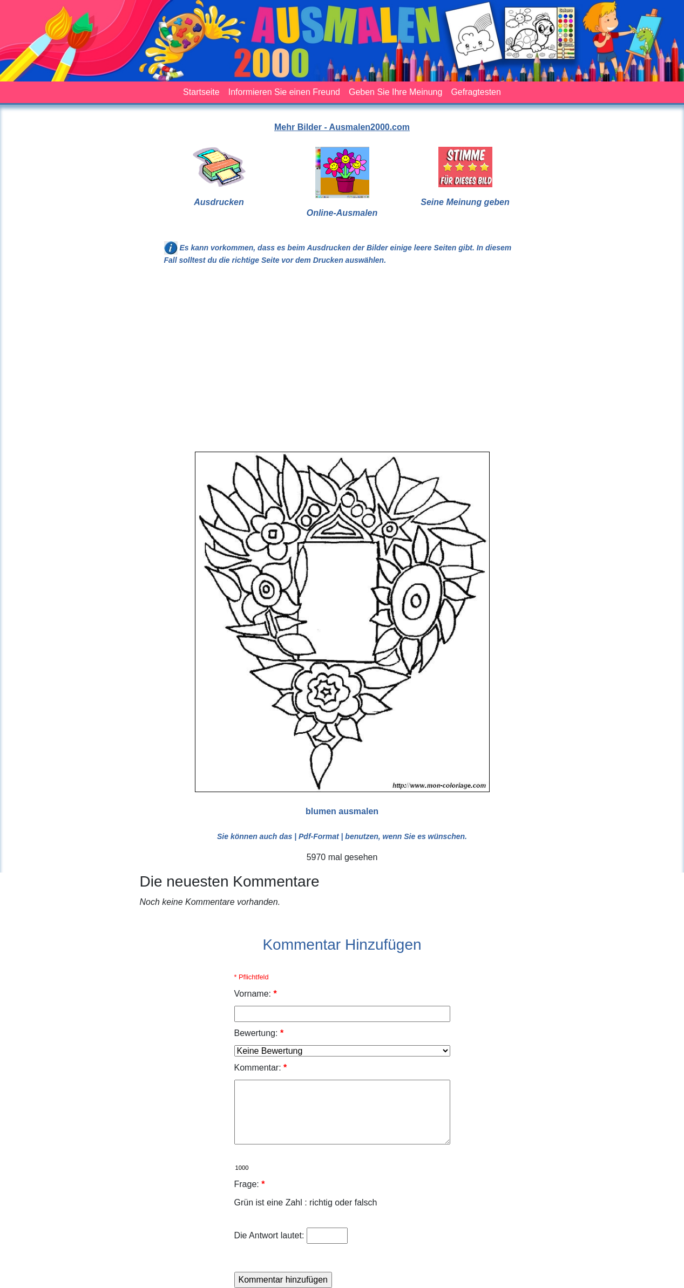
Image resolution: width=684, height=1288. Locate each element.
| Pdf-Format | (318, 836)
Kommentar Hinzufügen (341, 944)
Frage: (249, 1184)
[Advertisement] (342, 363)
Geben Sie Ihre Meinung (395, 92)
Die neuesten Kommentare (230, 881)
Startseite (201, 92)
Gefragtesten (476, 92)
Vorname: (255, 993)
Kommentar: (260, 1067)
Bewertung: (259, 1033)
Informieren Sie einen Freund (284, 92)
